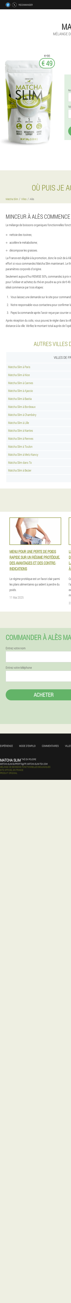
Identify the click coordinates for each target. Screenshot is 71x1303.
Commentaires (50, 746)
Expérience (6, 746)
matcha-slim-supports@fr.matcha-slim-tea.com (24, 763)
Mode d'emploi (27, 746)
